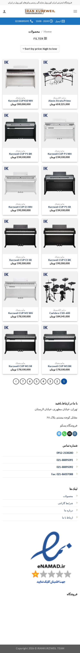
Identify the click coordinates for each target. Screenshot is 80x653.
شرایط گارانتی (65, 503)
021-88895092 (64, 467)
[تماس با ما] (64, 433)
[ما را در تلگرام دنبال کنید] (59, 433)
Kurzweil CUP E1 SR (20, 260)
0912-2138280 (64, 452)
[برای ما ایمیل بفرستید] (69, 433)
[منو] (75, 11)
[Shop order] (40, 48)
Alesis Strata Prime (59, 100)
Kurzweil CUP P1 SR (59, 207)
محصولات (68, 496)
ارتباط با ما (67, 517)
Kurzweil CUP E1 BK (59, 260)
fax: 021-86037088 (62, 474)
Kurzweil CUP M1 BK (59, 366)
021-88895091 (64, 460)
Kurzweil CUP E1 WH (20, 207)
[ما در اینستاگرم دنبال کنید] (74, 433)
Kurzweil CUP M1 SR (20, 366)
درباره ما (68, 510)
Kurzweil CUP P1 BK (20, 153)
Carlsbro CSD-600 (59, 313)
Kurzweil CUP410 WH (20, 100)
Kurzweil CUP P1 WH (60, 153)
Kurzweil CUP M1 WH (20, 313)
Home (48, 31)
